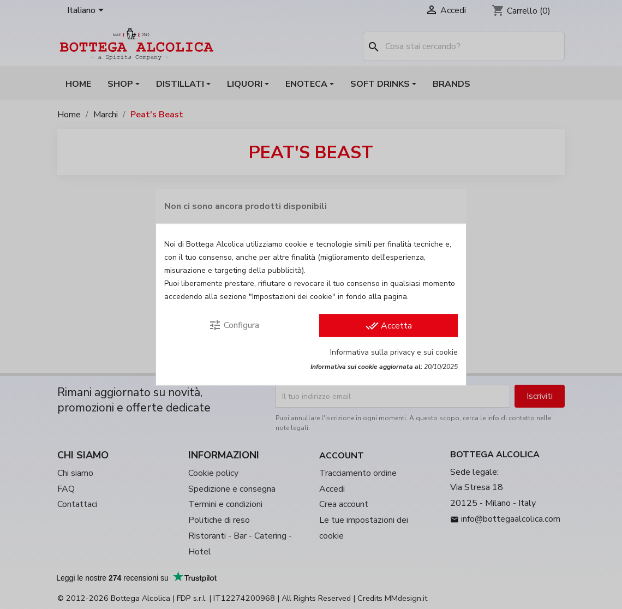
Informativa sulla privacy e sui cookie (394, 352)
